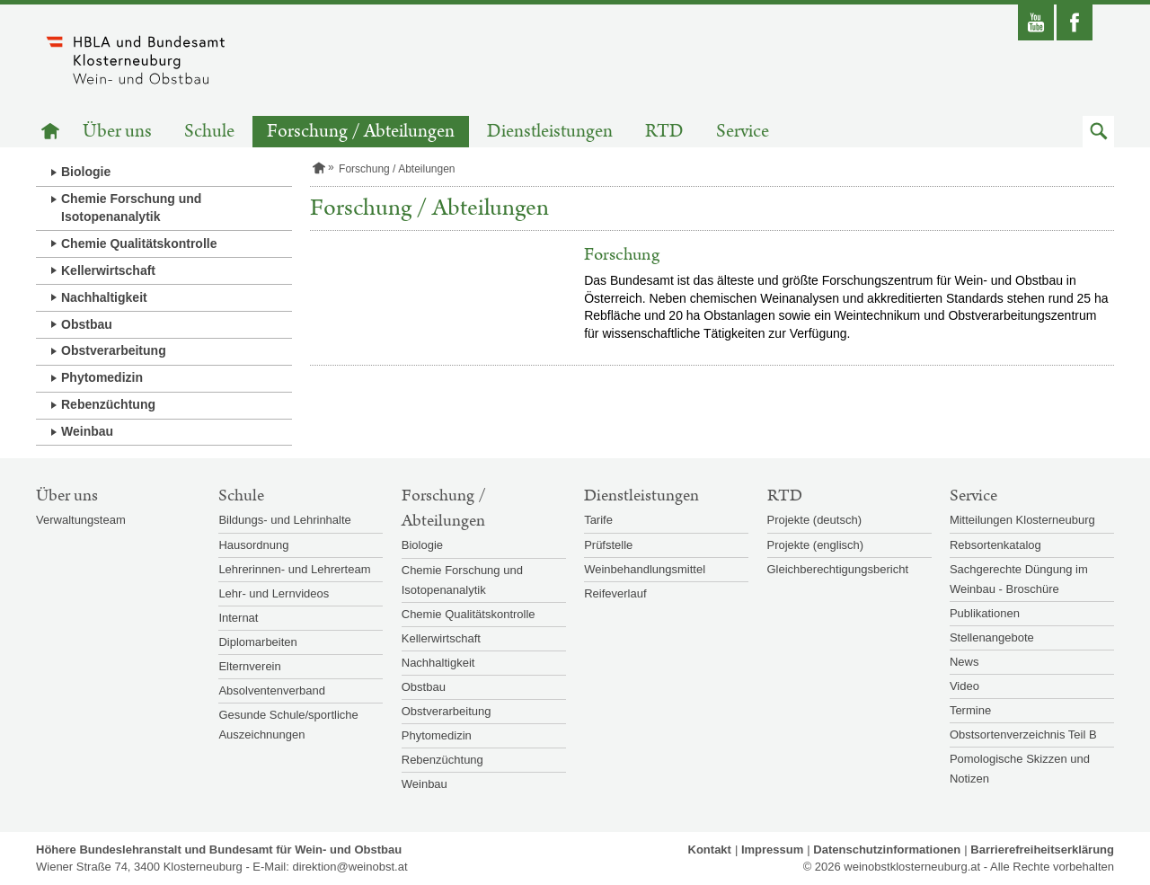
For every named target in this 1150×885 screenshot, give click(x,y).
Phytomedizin (102, 377)
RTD (664, 132)
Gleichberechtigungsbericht (838, 569)
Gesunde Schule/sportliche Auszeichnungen (288, 724)
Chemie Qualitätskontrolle (139, 243)
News (964, 661)
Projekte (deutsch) (814, 520)
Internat (238, 617)
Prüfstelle (608, 545)
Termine (970, 710)
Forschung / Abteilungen (361, 132)
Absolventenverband (271, 690)
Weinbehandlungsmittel (644, 569)
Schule (209, 132)
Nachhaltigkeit (104, 297)
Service (742, 132)
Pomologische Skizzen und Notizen (1020, 768)
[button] (1098, 131)
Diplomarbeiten (257, 642)
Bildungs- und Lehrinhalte (284, 520)
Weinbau (87, 431)
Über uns (117, 132)
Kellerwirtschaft (108, 270)
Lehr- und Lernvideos (273, 593)
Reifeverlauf (615, 593)
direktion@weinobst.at (349, 866)
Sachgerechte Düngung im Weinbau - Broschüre (1019, 579)
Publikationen (985, 613)
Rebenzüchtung (108, 404)
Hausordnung (253, 545)
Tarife (598, 520)
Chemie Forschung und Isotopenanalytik (131, 207)
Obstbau (86, 324)
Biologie (86, 171)
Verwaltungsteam (81, 520)
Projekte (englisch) (815, 545)
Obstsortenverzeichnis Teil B (1023, 734)
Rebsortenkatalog (995, 545)
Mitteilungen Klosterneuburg (1022, 520)
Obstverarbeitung (113, 350)
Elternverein (249, 666)
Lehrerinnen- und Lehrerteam (294, 569)
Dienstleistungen (550, 132)
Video (964, 686)
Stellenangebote (992, 637)
